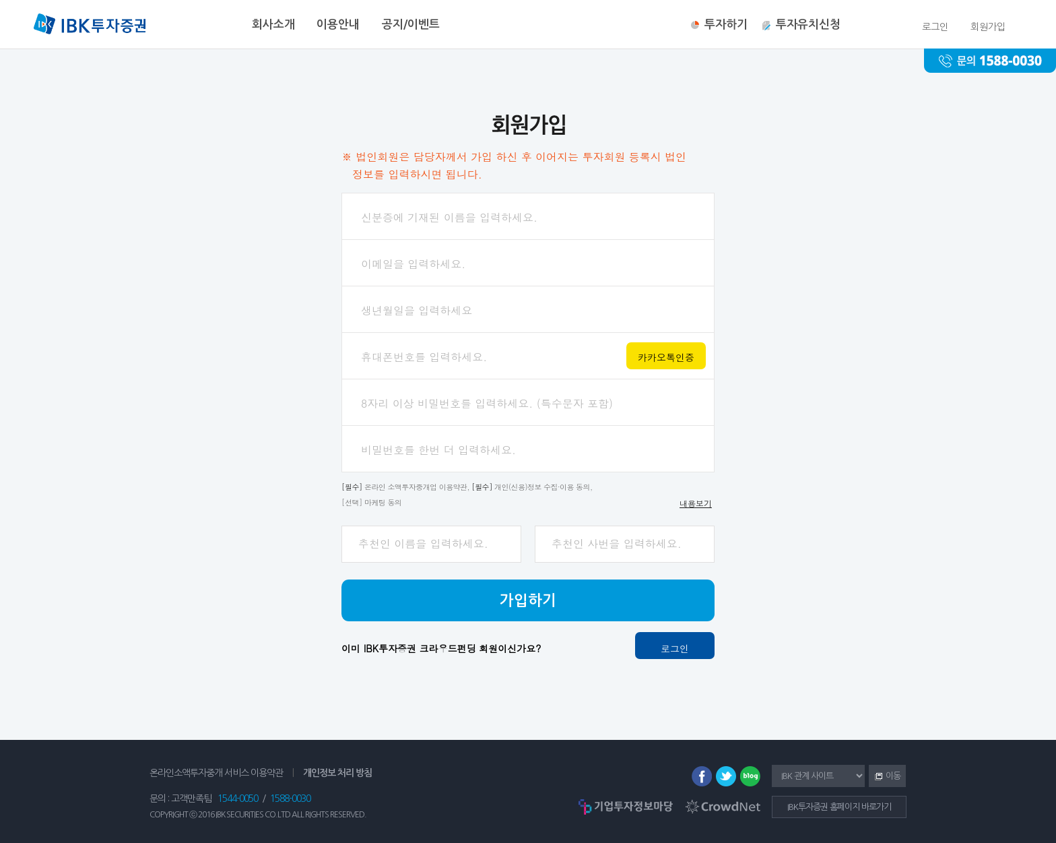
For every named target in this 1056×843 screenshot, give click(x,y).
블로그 (750, 776)
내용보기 (696, 503)
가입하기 (528, 600)
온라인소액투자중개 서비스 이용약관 (216, 773)
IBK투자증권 (89, 25)
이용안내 (338, 24)
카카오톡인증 (666, 357)
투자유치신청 (808, 24)
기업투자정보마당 (626, 807)
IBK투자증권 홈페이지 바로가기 (839, 807)
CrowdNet (723, 807)
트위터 (726, 776)
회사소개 (273, 24)
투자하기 (726, 24)
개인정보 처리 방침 (337, 773)
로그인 (675, 648)
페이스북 (702, 776)
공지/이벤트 (411, 24)
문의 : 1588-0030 (990, 61)
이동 (884, 777)
